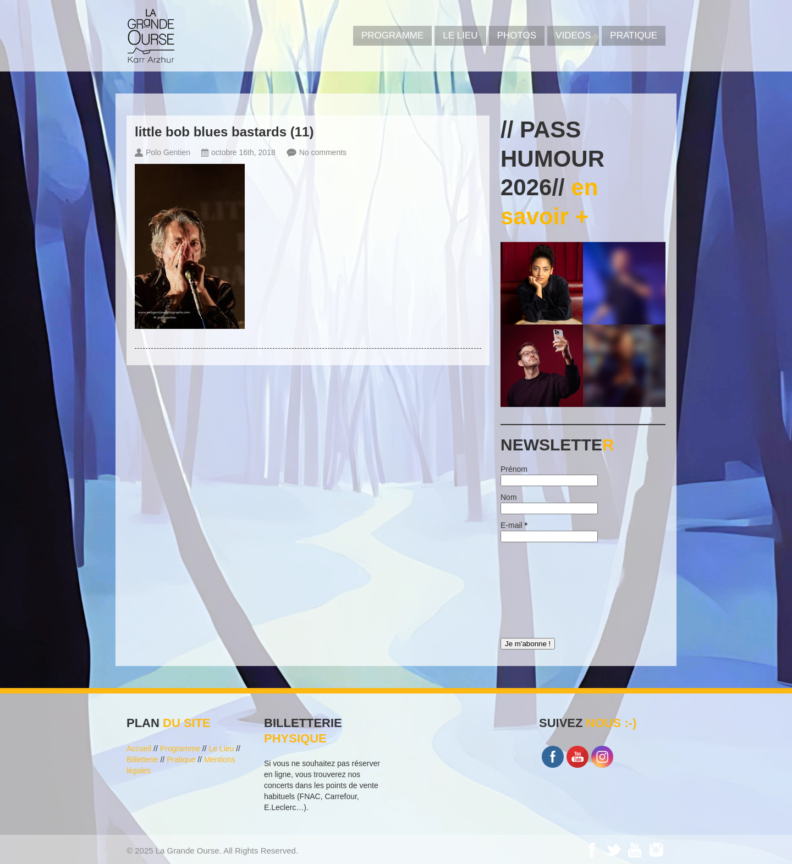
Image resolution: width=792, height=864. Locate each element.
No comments (322, 152)
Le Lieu (460, 35)
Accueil (139, 748)
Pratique (633, 35)
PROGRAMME (392, 35)
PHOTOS (516, 35)
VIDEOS (573, 35)
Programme (180, 748)
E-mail (514, 525)
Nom (509, 497)
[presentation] (546, 587)
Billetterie (142, 759)
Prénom (514, 469)
